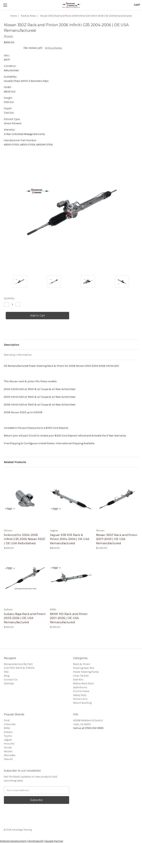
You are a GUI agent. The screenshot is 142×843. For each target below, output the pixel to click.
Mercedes (10, 755)
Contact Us (11, 679)
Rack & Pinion (81, 664)
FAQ (6, 671)
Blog (6, 675)
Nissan (8, 751)
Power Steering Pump (86, 671)
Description (11, 344)
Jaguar (8, 739)
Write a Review (53, 47)
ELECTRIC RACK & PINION (19, 668)
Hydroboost (80, 687)
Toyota (8, 735)
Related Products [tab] (15, 462)
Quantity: (9, 298)
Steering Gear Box (83, 668)
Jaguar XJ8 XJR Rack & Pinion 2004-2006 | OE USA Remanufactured (69, 539)
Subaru (8, 732)
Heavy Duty (79, 695)
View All (8, 759)
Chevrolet (10, 724)
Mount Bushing (82, 702)
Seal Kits (78, 679)
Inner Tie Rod (80, 675)
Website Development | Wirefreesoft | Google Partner (31, 841)
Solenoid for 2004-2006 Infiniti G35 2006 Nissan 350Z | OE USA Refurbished (24, 539)
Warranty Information (18, 354)
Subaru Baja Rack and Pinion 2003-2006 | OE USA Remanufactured (24, 618)
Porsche (9, 743)
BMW (7, 728)
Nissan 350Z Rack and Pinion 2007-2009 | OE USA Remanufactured (116, 539)
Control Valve (81, 691)
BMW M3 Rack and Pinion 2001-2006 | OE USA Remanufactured (69, 618)
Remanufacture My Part (18, 664)
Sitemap (9, 683)
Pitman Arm (80, 699)
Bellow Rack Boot (83, 683)
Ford (6, 720)
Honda (8, 747)
